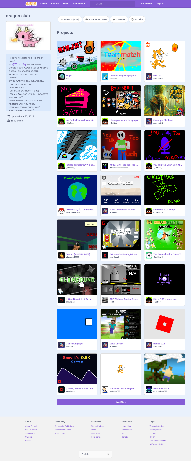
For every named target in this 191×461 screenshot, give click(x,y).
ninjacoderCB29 (160, 391)
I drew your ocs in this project (124, 120)
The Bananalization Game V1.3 (168, 254)
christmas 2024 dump (164, 209)
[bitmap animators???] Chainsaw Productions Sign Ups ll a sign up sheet (81, 165)
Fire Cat (157, 75)
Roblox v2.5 (159, 344)
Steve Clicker (116, 344)
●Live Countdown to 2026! (122, 209)
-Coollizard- (158, 257)
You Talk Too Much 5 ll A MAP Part (168, 165)
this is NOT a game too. (165, 299)
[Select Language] (95, 454)
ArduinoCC (158, 78)
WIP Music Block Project (122, 388)
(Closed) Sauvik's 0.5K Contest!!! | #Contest (81, 388)
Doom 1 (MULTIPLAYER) (78, 254)
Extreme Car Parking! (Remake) (124, 254)
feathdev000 (115, 391)
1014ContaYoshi (73, 212)
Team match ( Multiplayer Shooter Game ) (124, 75)
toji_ (68, 78)
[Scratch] (31, 3)
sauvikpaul (114, 257)
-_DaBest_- (70, 123)
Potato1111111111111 (119, 168)
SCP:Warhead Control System (124, 299)
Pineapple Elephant (163, 120)
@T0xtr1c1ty (19, 64)
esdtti (112, 302)
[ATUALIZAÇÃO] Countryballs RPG (81, 209)
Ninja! (69, 75)
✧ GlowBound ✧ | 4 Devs (78, 299)
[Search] (93, 4)
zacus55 (113, 78)
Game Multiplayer (74, 344)
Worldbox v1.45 (161, 388)
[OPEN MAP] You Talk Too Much (124, 165)
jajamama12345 (72, 257)
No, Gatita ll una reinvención (80, 120)
